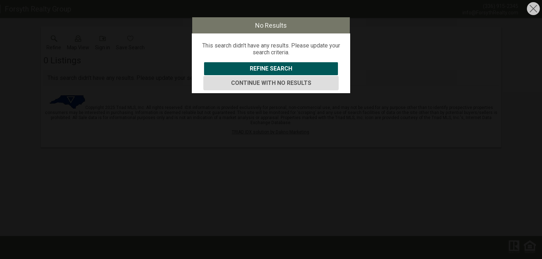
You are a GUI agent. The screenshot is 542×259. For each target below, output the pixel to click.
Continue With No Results (271, 82)
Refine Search (271, 68)
